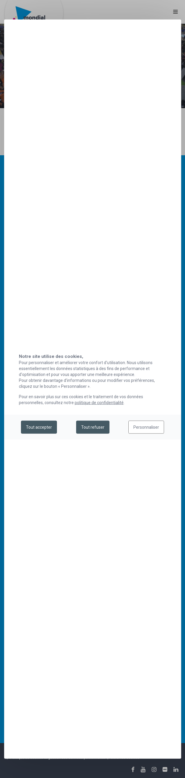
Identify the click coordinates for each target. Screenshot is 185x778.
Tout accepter (39, 427)
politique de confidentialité (99, 402)
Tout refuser (92, 427)
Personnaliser (146, 427)
